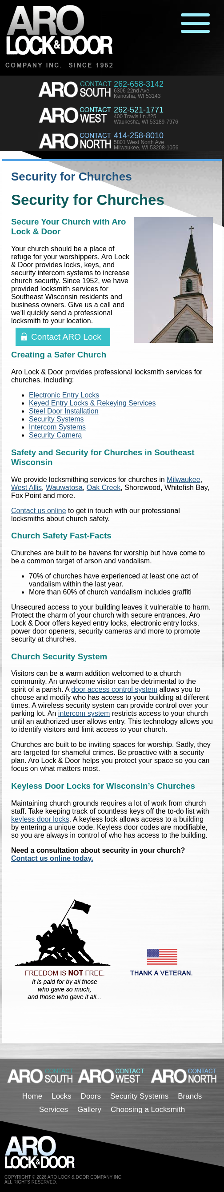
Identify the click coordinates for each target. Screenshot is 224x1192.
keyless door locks (40, 819)
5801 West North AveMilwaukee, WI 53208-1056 (146, 145)
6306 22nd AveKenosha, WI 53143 (137, 93)
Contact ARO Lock (66, 336)
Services (53, 1109)
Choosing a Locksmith (148, 1109)
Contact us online (38, 510)
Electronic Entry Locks (64, 395)
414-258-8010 (139, 135)
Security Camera (55, 435)
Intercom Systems (57, 427)
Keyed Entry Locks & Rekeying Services (92, 403)
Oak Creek (103, 487)
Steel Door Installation (64, 411)
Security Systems (56, 419)
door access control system (114, 689)
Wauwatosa (64, 487)
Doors (91, 1096)
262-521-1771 (139, 109)
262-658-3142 (139, 84)
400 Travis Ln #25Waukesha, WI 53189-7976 (146, 119)
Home (32, 1096)
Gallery (89, 1109)
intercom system (84, 713)
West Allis (26, 487)
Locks (61, 1096)
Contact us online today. (52, 858)
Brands (190, 1096)
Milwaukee (183, 479)
